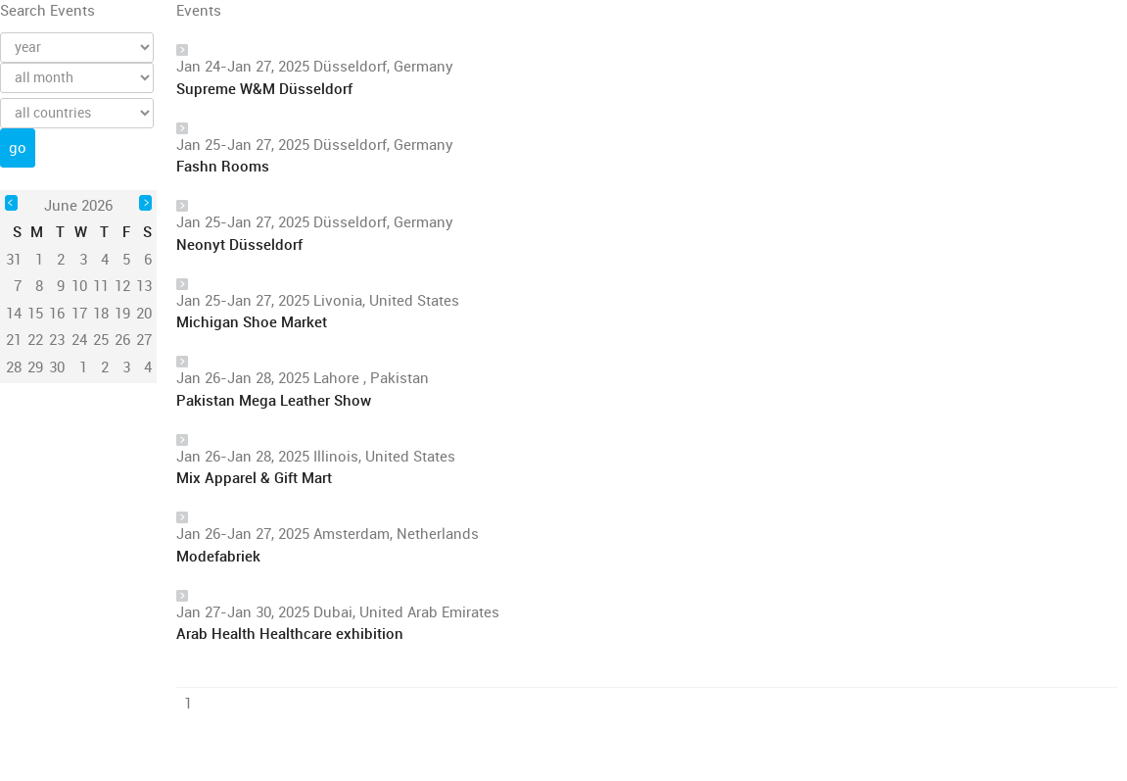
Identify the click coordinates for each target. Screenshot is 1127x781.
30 (57, 367)
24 (79, 340)
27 (144, 340)
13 (144, 286)
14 (14, 313)
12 (122, 286)
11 (101, 286)
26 (122, 340)
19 (122, 313)
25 (101, 340)
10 (79, 286)
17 (79, 313)
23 (57, 340)
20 (144, 313)
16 (57, 313)
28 (14, 367)
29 (35, 367)
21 (14, 340)
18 (101, 313)
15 (35, 313)
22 (35, 340)
